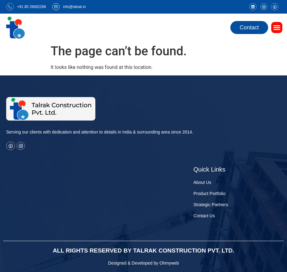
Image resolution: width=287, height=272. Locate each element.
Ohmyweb (169, 263)
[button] (276, 27)
